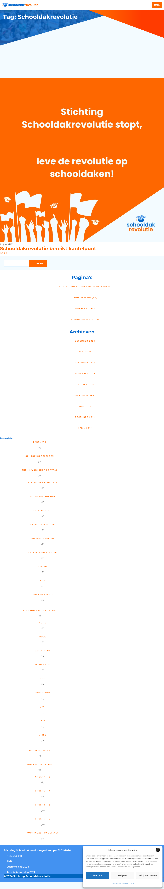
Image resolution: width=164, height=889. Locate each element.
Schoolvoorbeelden (40, 456)
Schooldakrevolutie (85, 319)
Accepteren (97, 875)
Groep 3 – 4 (43, 791)
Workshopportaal (40, 764)
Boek (42, 636)
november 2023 (85, 373)
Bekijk (3, 252)
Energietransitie (43, 538)
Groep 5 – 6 (43, 805)
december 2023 (85, 362)
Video (43, 735)
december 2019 (85, 417)
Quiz (43, 706)
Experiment (43, 650)
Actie (42, 622)
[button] (157, 849)
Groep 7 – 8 (43, 819)
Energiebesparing (43, 524)
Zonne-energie (42, 594)
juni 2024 (85, 351)
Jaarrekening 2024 (18, 866)
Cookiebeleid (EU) (85, 297)
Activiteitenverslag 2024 (21, 872)
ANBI (9, 861)
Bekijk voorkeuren (148, 875)
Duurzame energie (42, 496)
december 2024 (85, 341)
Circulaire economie (42, 482)
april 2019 (85, 428)
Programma (43, 692)
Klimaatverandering (42, 552)
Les (43, 678)
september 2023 (85, 395)
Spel (43, 720)
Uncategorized (39, 750)
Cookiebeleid (115, 883)
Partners (39, 442)
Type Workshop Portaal (39, 610)
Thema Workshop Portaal (40, 470)
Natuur (43, 566)
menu (157, 5)
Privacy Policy (128, 883)
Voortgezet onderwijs (43, 833)
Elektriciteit (43, 510)
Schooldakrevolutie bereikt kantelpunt (48, 248)
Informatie (42, 664)
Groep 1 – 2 (42, 777)
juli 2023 (85, 406)
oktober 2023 (85, 384)
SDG (42, 580)
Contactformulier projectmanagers (85, 286)
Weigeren (122, 875)
